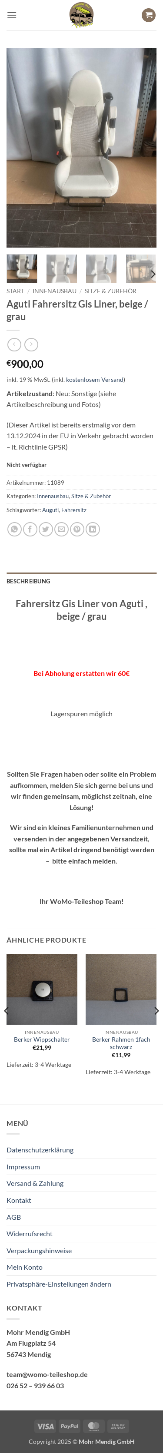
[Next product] (14, 344)
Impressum (23, 1166)
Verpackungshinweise (39, 1250)
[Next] (152, 274)
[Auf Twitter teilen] (46, 529)
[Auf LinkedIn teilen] (93, 529)
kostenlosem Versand (94, 379)
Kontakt (19, 1200)
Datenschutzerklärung (40, 1149)
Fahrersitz (73, 509)
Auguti (50, 509)
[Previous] (7, 1028)
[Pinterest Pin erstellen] (77, 529)
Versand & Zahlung (35, 1183)
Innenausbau (55, 291)
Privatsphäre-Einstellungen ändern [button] (59, 1284)
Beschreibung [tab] (28, 581)
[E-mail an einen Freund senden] (61, 529)
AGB (14, 1217)
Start (15, 291)
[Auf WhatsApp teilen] (14, 529)
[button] (12, 15)
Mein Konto (25, 1267)
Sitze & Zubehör (110, 291)
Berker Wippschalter (42, 1039)
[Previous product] (31, 344)
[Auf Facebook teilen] (30, 529)
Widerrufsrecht (30, 1233)
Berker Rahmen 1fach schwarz (121, 1043)
